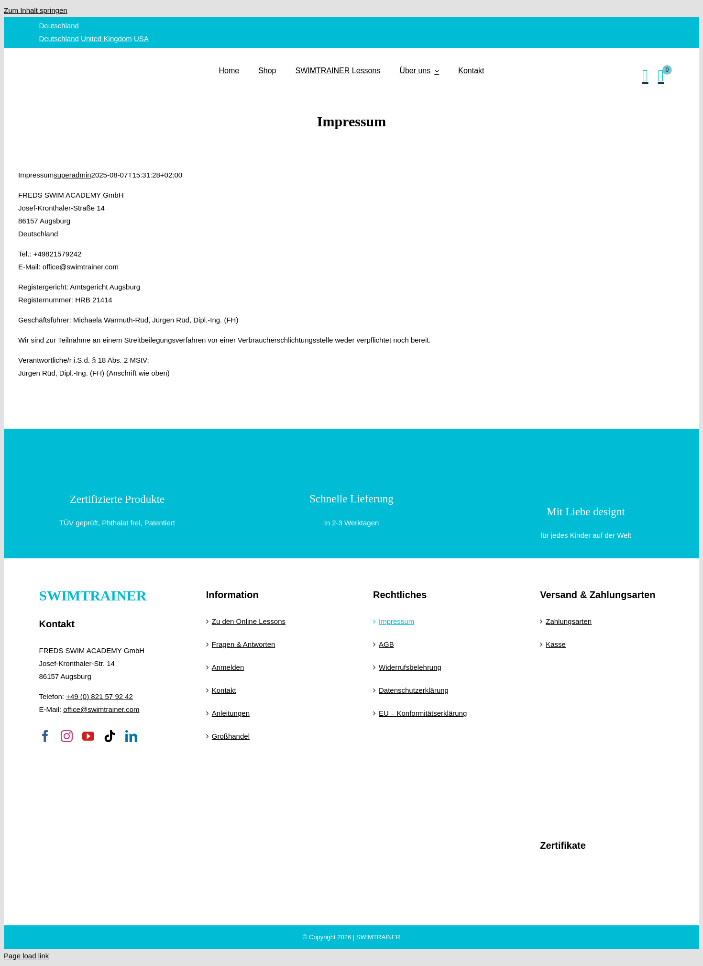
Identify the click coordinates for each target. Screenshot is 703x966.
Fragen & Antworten (243, 644)
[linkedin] (131, 736)
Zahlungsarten (569, 621)
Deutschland (59, 26)
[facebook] (45, 736)
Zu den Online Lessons (249, 621)
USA (141, 38)
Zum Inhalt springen (35, 10)
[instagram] (67, 736)
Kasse (556, 644)
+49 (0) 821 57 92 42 (99, 696)
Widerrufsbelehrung (410, 667)
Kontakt (224, 690)
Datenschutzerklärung (414, 690)
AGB (386, 644)
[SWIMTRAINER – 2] (125, 56)
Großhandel (231, 736)
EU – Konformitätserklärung (423, 713)
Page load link (26, 956)
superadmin (72, 175)
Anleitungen (231, 713)
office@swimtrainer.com (101, 709)
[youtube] (88, 736)
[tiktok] (110, 736)
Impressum (396, 621)
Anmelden (228, 667)
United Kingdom (106, 38)
